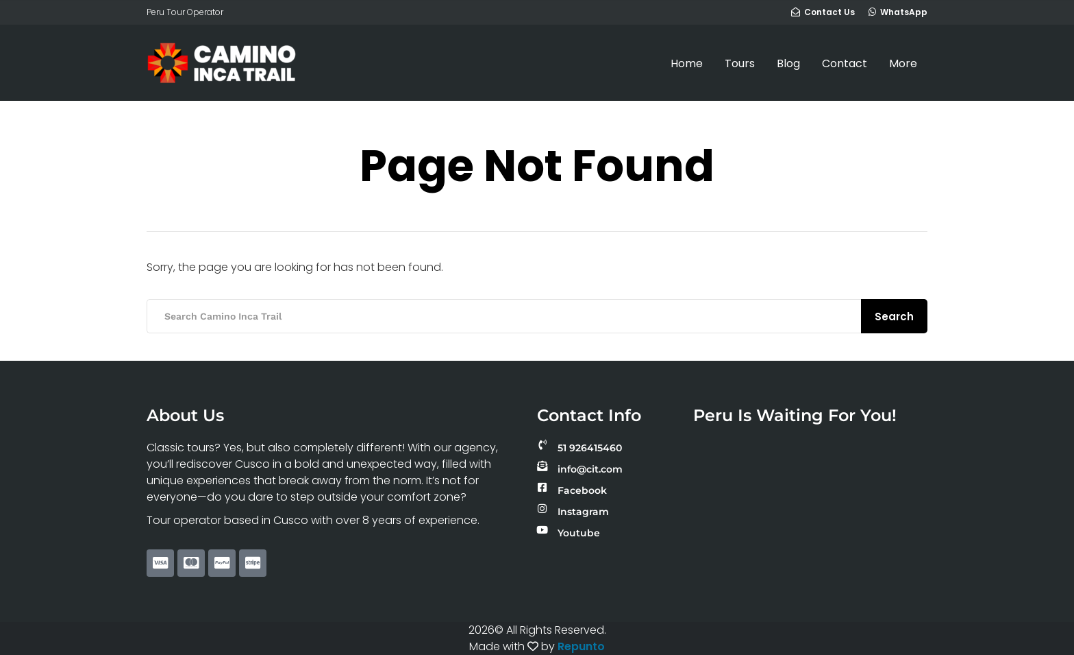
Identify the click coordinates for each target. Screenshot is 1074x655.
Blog (788, 63)
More (903, 63)
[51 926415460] (542, 445)
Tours (740, 63)
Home (687, 63)
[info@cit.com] (542, 466)
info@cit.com (590, 469)
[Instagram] (542, 508)
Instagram (583, 511)
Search (894, 316)
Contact (844, 63)
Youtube (579, 533)
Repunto (581, 646)
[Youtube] (542, 530)
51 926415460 (590, 448)
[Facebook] (542, 487)
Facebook (582, 490)
